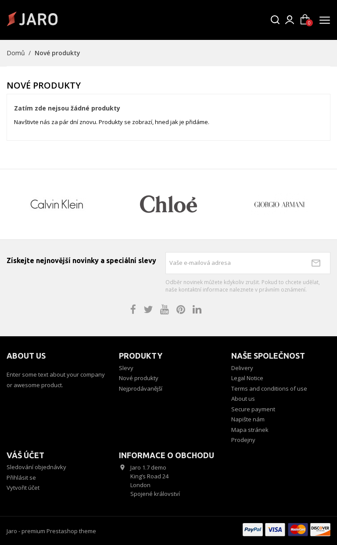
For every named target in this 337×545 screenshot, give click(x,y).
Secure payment (253, 409)
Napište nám (248, 419)
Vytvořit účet (23, 488)
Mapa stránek (250, 430)
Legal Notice (247, 378)
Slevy (126, 368)
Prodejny (243, 440)
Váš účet (25, 455)
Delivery (242, 368)
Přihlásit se (21, 477)
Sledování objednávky (36, 467)
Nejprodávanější (140, 388)
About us (243, 399)
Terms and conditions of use (269, 388)
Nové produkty (138, 378)
